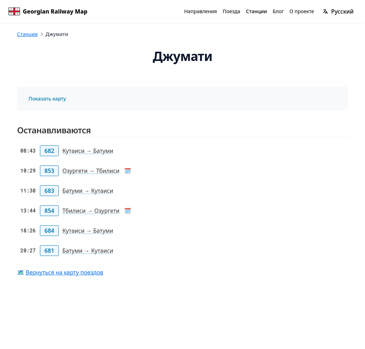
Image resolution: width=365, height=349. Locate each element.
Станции (27, 34)
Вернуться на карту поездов (64, 272)
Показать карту (47, 98)
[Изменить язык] (338, 11)
